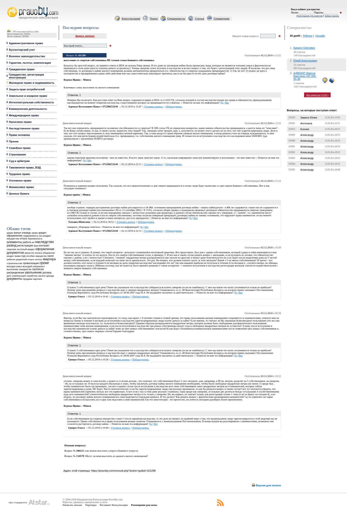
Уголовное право (20, 180)
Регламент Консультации (114, 504)
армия (10, 233)
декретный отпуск (25, 259)
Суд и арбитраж (19, 161)
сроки (44, 263)
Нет (227, 102)
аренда (50, 275)
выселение (12, 269)
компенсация (19, 276)
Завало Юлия (308, 117)
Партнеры (91, 504)
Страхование (17, 154)
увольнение (33, 272)
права (17, 256)
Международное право (24, 115)
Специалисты (176, 18)
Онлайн (320, 35)
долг (9, 275)
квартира (49, 259)
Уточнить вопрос (153, 106)
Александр (307, 134)
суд (23, 255)
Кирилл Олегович (304, 47)
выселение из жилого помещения (101, 87)
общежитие (49, 253)
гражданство (25, 269)
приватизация (31, 263)
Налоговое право (20, 121)
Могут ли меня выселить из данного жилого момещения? (116, 456)
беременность (35, 239)
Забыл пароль (332, 16)
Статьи (199, 18)
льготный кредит (26, 249)
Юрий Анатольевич (305, 60)
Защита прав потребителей (27, 89)
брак (36, 246)
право (35, 233)
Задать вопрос (85, 36)
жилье (17, 232)
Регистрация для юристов (309, 16)
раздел (10, 256)
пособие (30, 256)
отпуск (23, 238)
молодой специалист (33, 266)
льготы (38, 259)
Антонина (306, 123)
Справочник (221, 18)
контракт (44, 245)
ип (33, 242)
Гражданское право (21, 69)
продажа (27, 279)
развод (11, 245)
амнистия (29, 253)
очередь (26, 232)
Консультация (131, 18)
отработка (32, 275)
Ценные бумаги (19, 193)
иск (40, 236)
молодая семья (14, 266)
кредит (43, 232)
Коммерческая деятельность (28, 108)
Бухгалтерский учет (22, 49)
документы (14, 278)
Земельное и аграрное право (28, 95)
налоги (41, 275)
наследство (44, 242)
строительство (14, 263)
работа (27, 242)
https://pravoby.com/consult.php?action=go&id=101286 (123, 470)
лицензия (11, 249)
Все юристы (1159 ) (317, 94)
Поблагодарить (174, 106)
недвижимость (30, 235)
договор (47, 272)
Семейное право (20, 148)
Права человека (19, 134)
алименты (14, 242)
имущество (41, 256)
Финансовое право (21, 187)
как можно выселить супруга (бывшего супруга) (111, 450)
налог (50, 256)
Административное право (26, 43)
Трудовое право (19, 174)
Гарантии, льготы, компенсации (30, 62)
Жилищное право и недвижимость (31, 82)
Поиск (154, 18)
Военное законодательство (27, 56)
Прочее (14, 141)
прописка (38, 269)
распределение (15, 272)
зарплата (37, 279)
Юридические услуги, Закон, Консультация (9, 6)
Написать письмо (72, 504)
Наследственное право (24, 128)
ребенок (11, 259)
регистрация (25, 245)
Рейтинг (308, 35)
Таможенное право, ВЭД (25, 167)
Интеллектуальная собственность (31, 102)
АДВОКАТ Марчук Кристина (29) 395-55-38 (305, 76)
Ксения (304, 129)
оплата (38, 253)
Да (221, 102)
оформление (14, 235)
